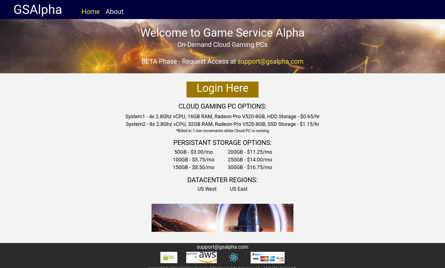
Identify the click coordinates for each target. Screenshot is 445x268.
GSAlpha (39, 9)
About (115, 12)
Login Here (222, 88)
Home (90, 12)
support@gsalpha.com (270, 61)
